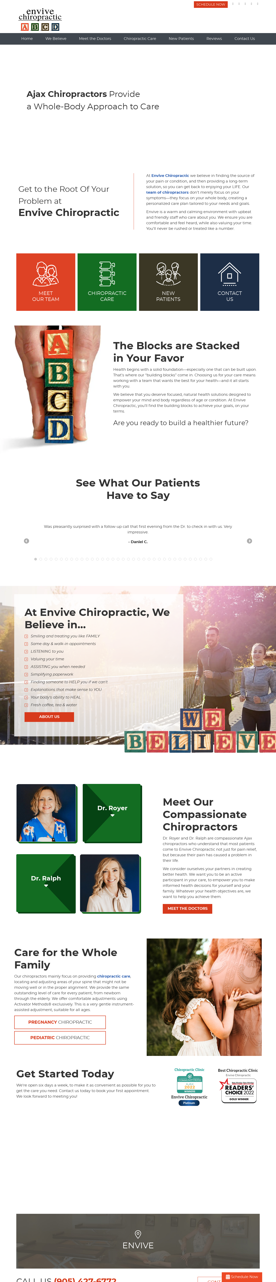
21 (138, 559)
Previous (27, 541)
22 (144, 559)
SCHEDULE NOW (210, 4)
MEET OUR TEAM (45, 282)
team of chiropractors (167, 192)
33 (200, 559)
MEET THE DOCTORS (188, 909)
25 (159, 559)
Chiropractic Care (140, 39)
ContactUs (230, 282)
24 (154, 559)
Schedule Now (242, 1277)
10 (82, 559)
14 (102, 559)
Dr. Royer (112, 811)
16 (113, 559)
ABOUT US (49, 717)
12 (92, 559)
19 (128, 559)
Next (249, 541)
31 (190, 559)
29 (180, 559)
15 (107, 559)
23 (149, 559)
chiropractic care (113, 976)
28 (174, 559)
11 (87, 559)
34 (205, 559)
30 (185, 559)
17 (118, 559)
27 (169, 559)
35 (211, 559)
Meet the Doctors (95, 39)
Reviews (214, 39)
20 (133, 559)
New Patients (181, 39)
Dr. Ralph (46, 881)
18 (123, 559)
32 (195, 559)
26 (164, 559)
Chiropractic (60, 1022)
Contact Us (245, 39)
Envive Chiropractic (170, 176)
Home (27, 39)
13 (97, 559)
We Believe (55, 39)
